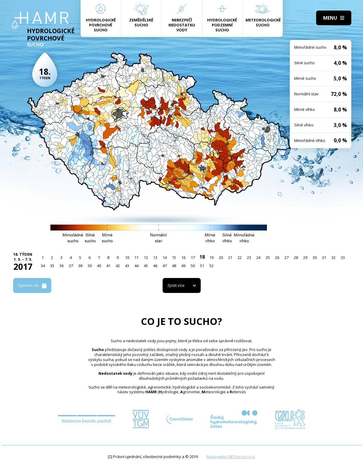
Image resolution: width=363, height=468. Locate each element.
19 (211, 257)
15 (174, 257)
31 (324, 257)
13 (155, 257)
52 (211, 265)
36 (61, 265)
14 (165, 257)
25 (268, 257)
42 (118, 265)
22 (240, 257)
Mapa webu (217, 456)
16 (183, 257)
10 (127, 257)
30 (315, 257)
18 (202, 257)
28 (296, 257)
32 (333, 257)
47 (165, 265)
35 (52, 265)
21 (230, 257)
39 (90, 265)
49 (183, 265)
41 (108, 265)
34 (43, 265)
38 (80, 265)
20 (221, 257)
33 (343, 257)
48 (174, 265)
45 (146, 265)
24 (258, 257)
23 (249, 257)
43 (127, 265)
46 (155, 265)
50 (193, 265)
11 (136, 257)
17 (193, 257)
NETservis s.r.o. (242, 456)
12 (146, 257)
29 (305, 257)
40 (99, 265)
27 (286, 257)
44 (136, 265)
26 (277, 257)
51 (202, 265)
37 (71, 265)
